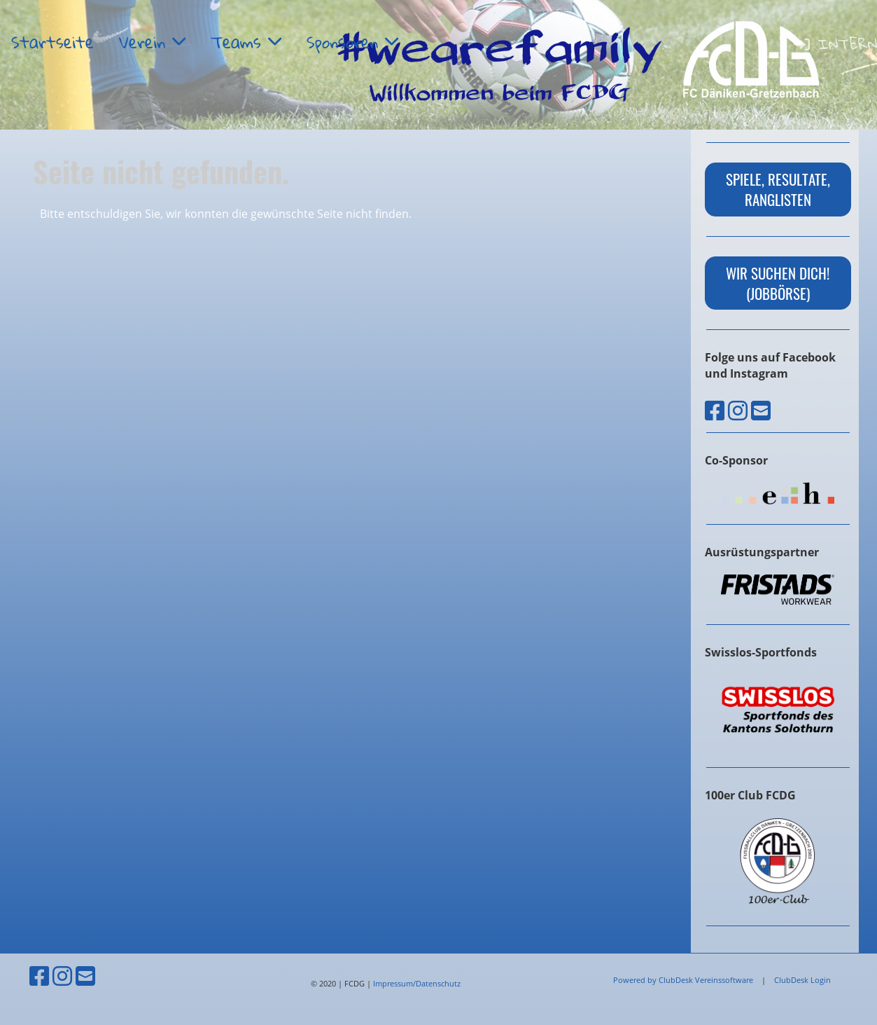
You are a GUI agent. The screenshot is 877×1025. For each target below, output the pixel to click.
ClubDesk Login (802, 980)
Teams (246, 42)
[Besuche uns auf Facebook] (714, 410)
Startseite (52, 42)
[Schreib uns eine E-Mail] (761, 410)
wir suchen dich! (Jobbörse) (777, 283)
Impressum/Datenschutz (417, 983)
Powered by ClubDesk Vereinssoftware (683, 980)
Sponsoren (352, 42)
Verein (152, 42)
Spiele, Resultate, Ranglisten (778, 189)
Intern (835, 43)
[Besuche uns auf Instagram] (738, 410)
